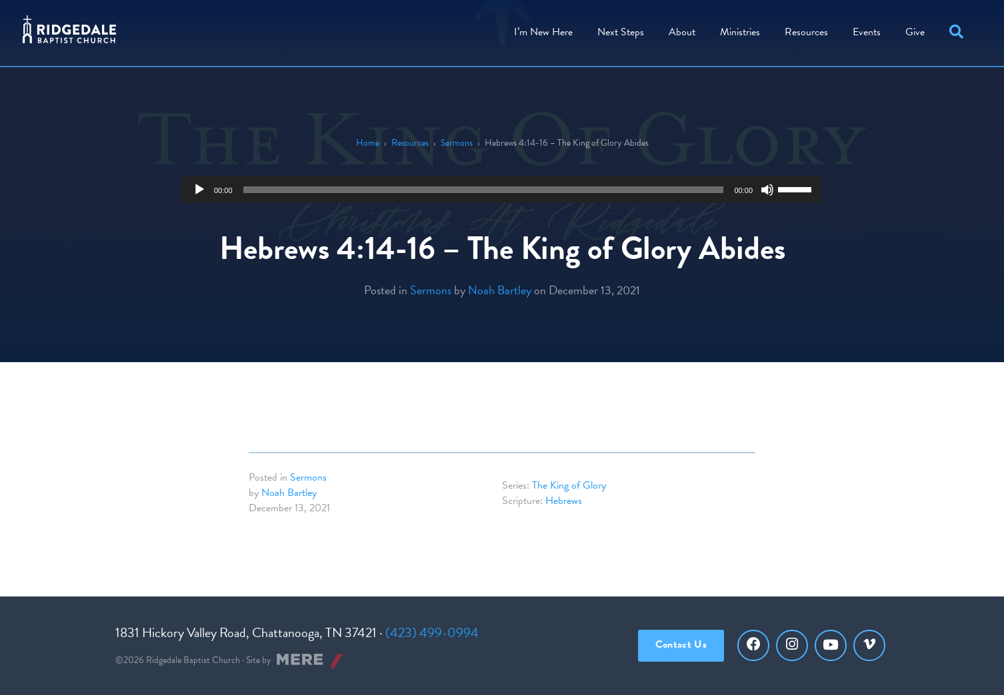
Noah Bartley (499, 290)
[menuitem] (678, 31)
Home (367, 143)
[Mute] (767, 189)
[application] (502, 189)
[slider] (483, 189)
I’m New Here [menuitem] (540, 30)
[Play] (199, 189)
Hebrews (563, 501)
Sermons (457, 143)
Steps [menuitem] (617, 30)
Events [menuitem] (863, 30)
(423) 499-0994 (432, 632)
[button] (955, 30)
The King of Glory (569, 485)
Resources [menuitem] (803, 30)
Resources (410, 143)
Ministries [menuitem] (737, 30)
